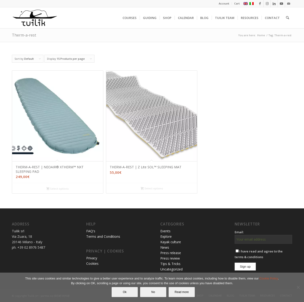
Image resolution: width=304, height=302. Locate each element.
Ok (124, 292)
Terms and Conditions (103, 236)
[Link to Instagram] (267, 3)
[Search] (287, 17)
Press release (170, 253)
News (164, 247)
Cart (237, 3)
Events (165, 231)
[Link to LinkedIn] (274, 3)
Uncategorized (171, 269)
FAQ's (90, 231)
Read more (182, 292)
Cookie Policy (269, 278)
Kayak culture (170, 242)
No (153, 292)
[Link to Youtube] (281, 3)
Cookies (92, 263)
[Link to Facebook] (259, 3)
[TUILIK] (34, 17)
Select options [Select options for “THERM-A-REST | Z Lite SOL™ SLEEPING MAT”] (152, 189)
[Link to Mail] (288, 3)
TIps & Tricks (170, 263)
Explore (166, 236)
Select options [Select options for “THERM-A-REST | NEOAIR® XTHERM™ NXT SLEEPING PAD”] (57, 189)
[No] (298, 287)
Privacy (91, 258)
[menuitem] (224, 3)
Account (224, 3)
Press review (170, 258)
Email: (239, 232)
